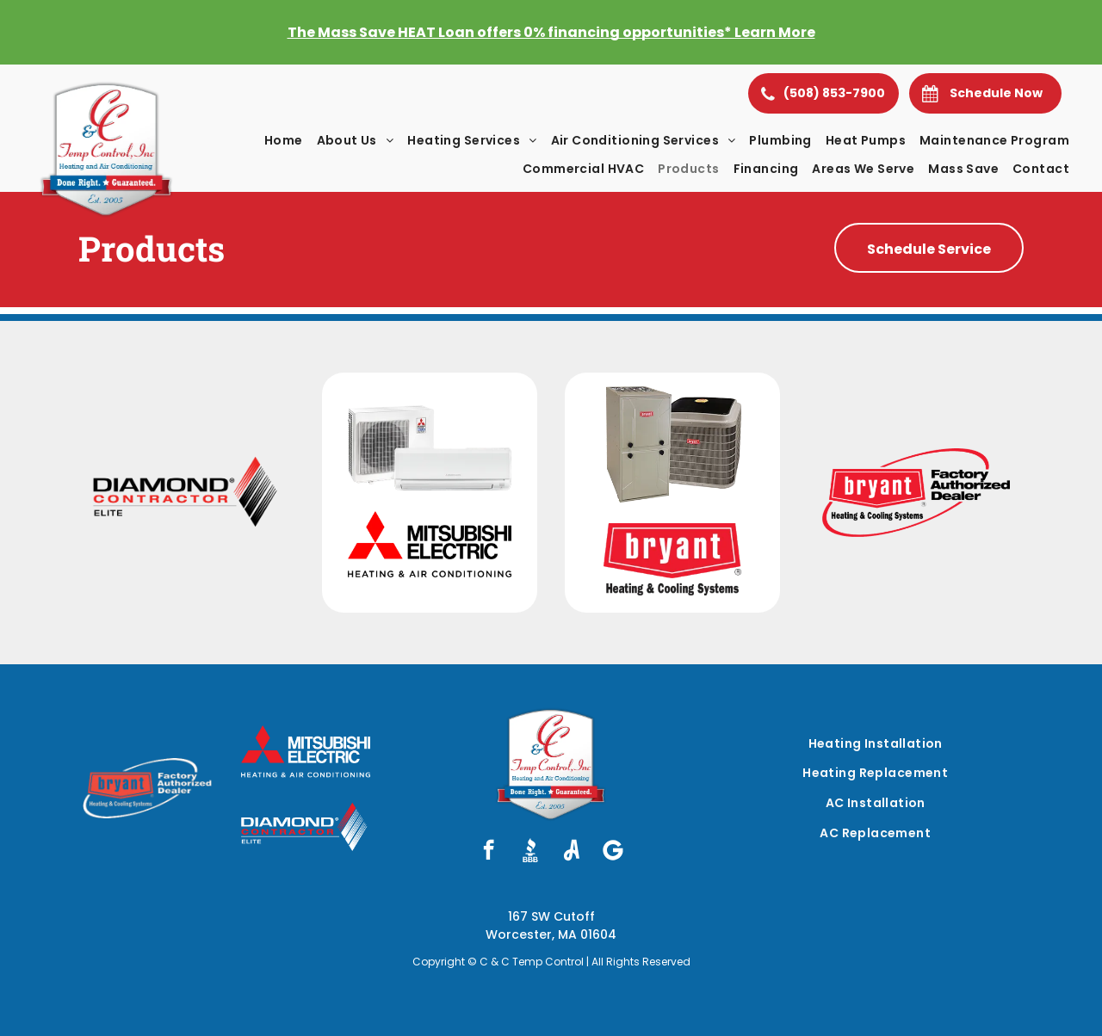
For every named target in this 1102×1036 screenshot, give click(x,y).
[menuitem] (283, 140)
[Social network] (530, 852)
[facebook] (489, 852)
